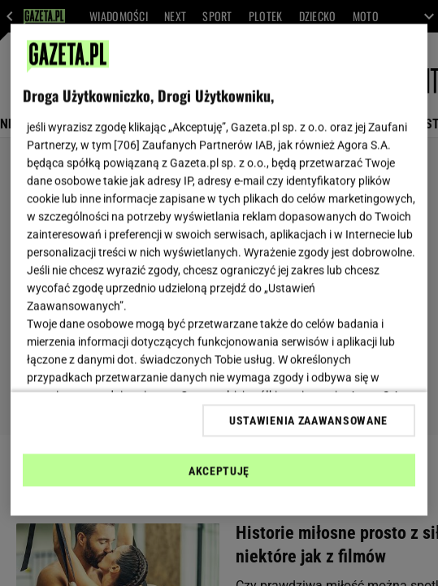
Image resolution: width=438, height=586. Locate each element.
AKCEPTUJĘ (219, 470)
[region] (219, 270)
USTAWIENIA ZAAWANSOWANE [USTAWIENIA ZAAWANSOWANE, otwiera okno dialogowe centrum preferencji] (308, 420)
